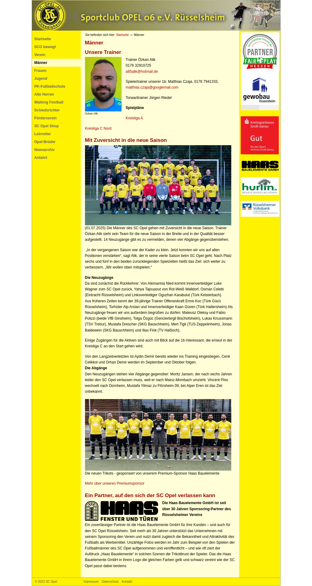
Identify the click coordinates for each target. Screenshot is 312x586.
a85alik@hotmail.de (142, 71)
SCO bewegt (45, 47)
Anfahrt (41, 158)
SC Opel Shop (46, 126)
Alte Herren (44, 94)
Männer (41, 63)
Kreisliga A (134, 118)
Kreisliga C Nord (99, 128)
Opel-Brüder (45, 142)
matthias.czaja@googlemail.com (152, 87)
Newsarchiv (44, 150)
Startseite (42, 39)
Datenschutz (110, 581)
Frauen (40, 70)
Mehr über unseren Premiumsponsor (114, 483)
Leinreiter (42, 134)
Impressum (91, 581)
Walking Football (49, 102)
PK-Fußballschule (49, 86)
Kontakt (127, 581)
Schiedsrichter (47, 110)
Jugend (41, 78)
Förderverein (45, 118)
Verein (39, 55)
